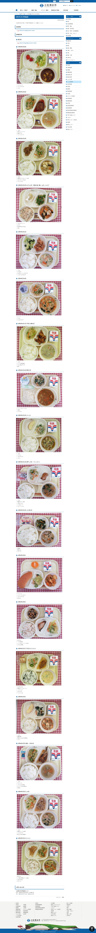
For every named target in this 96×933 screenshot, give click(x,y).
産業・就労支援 (70, 28)
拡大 (57, 1)
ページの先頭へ (92, 929)
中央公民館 (69, 127)
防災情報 (69, 35)
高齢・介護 (69, 55)
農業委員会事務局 (71, 112)
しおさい (69, 117)
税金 (68, 21)
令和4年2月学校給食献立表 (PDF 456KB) (27, 43)
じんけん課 (69, 79)
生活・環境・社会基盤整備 (72, 30)
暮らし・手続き (70, 16)
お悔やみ (69, 57)
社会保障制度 (70, 23)
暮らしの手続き (24, 10)
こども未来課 (70, 81)
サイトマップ (73, 5)
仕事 (68, 52)
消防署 (68, 122)
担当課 (68, 62)
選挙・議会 (69, 26)
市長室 (68, 65)
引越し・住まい (70, 50)
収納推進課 (69, 91)
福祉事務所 (69, 98)
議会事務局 (69, 107)
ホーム (17, 10)
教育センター (70, 124)
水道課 (68, 93)
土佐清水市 (48, 5)
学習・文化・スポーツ (72, 33)
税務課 (68, 88)
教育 (63, 897)
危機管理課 (69, 72)
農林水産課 (69, 77)
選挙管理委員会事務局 (72, 110)
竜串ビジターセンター (55, 904)
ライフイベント (70, 38)
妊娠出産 (69, 40)
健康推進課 (69, 100)
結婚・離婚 (69, 48)
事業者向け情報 (55, 10)
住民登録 (69, 19)
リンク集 (79, 5)
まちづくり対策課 (71, 96)
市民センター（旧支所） (72, 119)
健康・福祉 (34, 10)
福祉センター (70, 129)
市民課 (68, 86)
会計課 (68, 103)
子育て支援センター (71, 115)
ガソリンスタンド (71, 59)
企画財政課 (69, 67)
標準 (54, 1)
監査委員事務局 (70, 105)
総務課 (68, 69)
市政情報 (76, 10)
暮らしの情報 (69, 903)
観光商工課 (69, 74)
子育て (68, 43)
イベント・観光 (44, 10)
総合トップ (66, 5)
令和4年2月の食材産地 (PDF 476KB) (27, 30)
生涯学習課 (69, 84)
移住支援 (65, 10)
